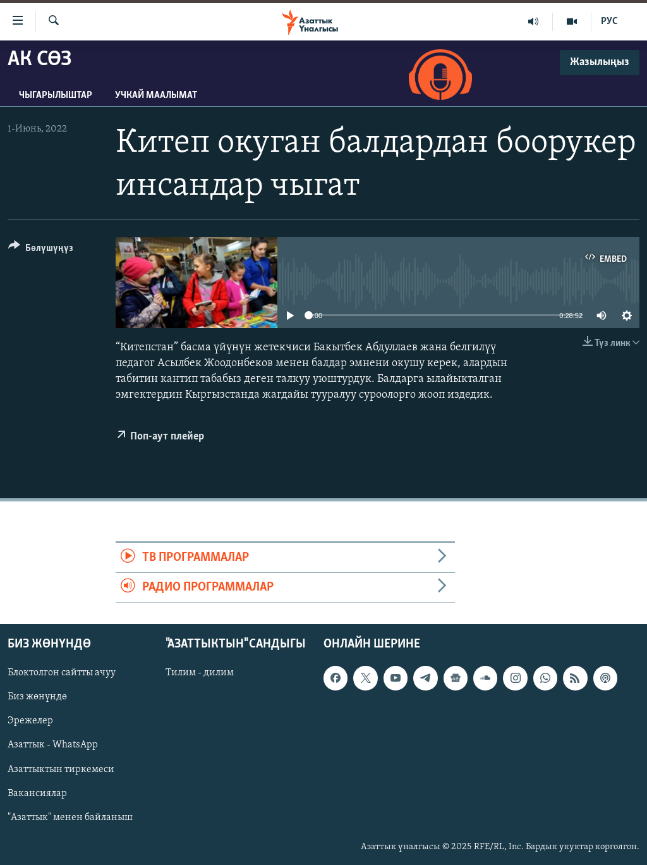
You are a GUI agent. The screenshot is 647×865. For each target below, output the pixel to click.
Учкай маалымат (156, 95)
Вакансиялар (37, 793)
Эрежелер (30, 721)
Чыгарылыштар (55, 95)
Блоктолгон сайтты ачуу (62, 673)
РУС (609, 21)
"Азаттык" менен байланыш (70, 818)
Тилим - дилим (200, 673)
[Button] (40, 250)
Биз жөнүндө (37, 697)
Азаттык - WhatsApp (53, 745)
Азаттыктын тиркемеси (61, 769)
